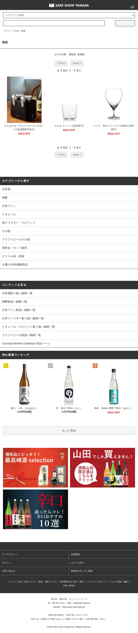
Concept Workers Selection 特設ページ (26, 343)
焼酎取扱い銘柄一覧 (14, 301)
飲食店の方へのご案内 (82, 571)
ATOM (72, 586)
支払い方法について (27, 582)
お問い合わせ (8, 571)
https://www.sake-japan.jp (73, 607)
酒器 (23, 31)
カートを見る (77, 562)
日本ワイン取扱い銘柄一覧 (18, 310)
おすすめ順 (60, 54)
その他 (16, 31)
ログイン (6, 562)
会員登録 (75, 554)
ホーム (7, 31)
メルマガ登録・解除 (119, 582)
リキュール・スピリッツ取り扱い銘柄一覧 (28, 326)
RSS (65, 586)
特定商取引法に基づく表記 (72, 582)
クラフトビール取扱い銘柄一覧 (21, 335)
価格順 (72, 54)
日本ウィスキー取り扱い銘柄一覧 (23, 318)
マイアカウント (9, 554)
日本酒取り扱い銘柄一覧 (17, 293)
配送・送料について (48, 582)
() (130, 7)
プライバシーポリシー (97, 582)
